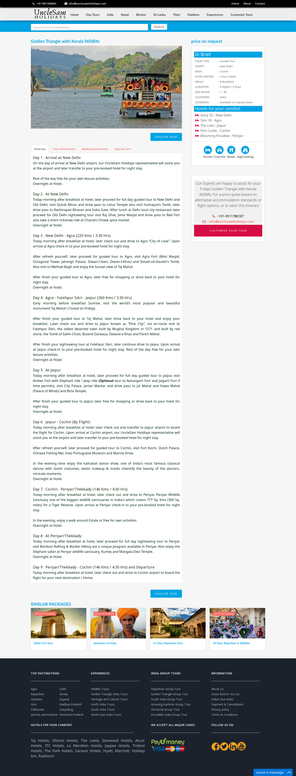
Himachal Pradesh (71, 715)
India (110, 14)
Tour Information (64, 149)
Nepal (125, 14)
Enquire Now (166, 137)
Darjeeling (66, 709)
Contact (260, 3)
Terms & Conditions (224, 715)
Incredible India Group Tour (169, 715)
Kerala (63, 694)
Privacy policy (220, 709)
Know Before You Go (225, 694)
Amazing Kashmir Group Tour (171, 704)
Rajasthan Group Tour (166, 689)
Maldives (193, 14)
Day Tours (92, 14)
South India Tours (103, 709)
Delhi (62, 689)
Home (234, 3)
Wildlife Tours (100, 689)
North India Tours (103, 704)
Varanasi (36, 699)
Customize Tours (241, 14)
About (246, 3)
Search (159, 27)
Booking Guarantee (95, 149)
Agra (34, 689)
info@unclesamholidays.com (87, 3)
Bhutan (141, 14)
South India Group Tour (166, 699)
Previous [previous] (35, 89)
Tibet (176, 14)
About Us (217, 689)
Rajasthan (37, 694)
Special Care (123, 149)
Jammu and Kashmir (44, 715)
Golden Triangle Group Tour (169, 694)
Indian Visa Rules (222, 699)
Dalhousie (37, 709)
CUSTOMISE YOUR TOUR (228, 230)
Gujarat (64, 699)
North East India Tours (106, 715)
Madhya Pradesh (70, 704)
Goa (33, 704)
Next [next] (178, 89)
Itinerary (40, 149)
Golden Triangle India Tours (109, 694)
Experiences (215, 14)
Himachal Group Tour (165, 709)
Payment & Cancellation (227, 704)
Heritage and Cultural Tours (109, 699)
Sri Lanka (159, 14)
